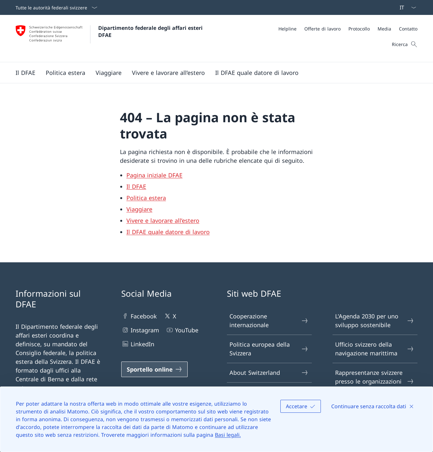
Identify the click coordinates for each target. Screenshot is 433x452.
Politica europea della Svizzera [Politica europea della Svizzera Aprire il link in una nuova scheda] (269, 348)
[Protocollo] (359, 28)
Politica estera (146, 198)
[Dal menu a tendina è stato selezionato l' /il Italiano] (405, 7)
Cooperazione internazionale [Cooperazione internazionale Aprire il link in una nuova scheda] (269, 320)
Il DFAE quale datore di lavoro (168, 232)
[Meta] (348, 28)
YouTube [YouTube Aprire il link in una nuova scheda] (182, 330)
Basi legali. (228, 434)
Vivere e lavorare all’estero (162, 220)
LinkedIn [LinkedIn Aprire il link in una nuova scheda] (137, 344)
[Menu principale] (211, 72)
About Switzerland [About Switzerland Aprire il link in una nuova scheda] (269, 373)
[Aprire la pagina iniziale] (110, 38)
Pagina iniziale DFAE (154, 175)
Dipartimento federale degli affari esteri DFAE (151, 31)
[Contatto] (408, 28)
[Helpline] (287, 28)
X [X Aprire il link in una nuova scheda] (169, 316)
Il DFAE (136, 186)
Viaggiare (139, 209)
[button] (25, 72)
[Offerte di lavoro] (322, 28)
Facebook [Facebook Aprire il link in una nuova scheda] (139, 316)
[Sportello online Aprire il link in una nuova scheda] (154, 369)
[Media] (384, 28)
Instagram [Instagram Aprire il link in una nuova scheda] (140, 330)
